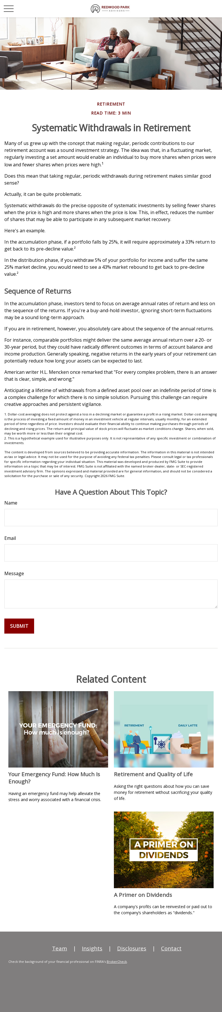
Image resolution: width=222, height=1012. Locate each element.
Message (14, 573)
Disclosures (131, 948)
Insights (92, 948)
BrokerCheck (117, 961)
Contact (171, 948)
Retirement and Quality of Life (153, 774)
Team (59, 948)
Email (10, 538)
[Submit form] (19, 626)
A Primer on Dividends (143, 894)
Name (10, 503)
